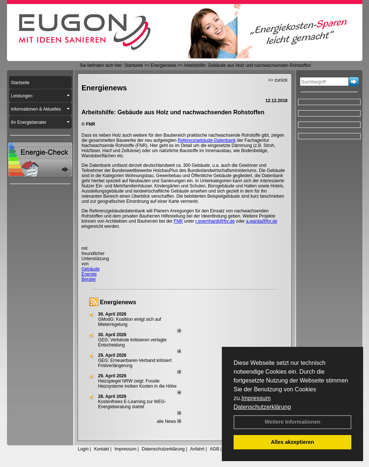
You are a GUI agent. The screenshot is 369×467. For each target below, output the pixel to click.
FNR (178, 221)
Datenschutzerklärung (262, 407)
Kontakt (101, 449)
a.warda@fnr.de (261, 221)
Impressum (255, 398)
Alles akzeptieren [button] (292, 442)
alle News (169, 421)
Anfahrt (197, 449)
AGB (214, 449)
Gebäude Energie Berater (91, 274)
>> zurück (278, 80)
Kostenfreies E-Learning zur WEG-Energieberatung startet (132, 404)
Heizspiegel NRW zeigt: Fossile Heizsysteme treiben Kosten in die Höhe (137, 383)
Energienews (118, 302)
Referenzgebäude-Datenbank (206, 140)
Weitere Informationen (292, 422)
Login (83, 449)
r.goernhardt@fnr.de (215, 221)
